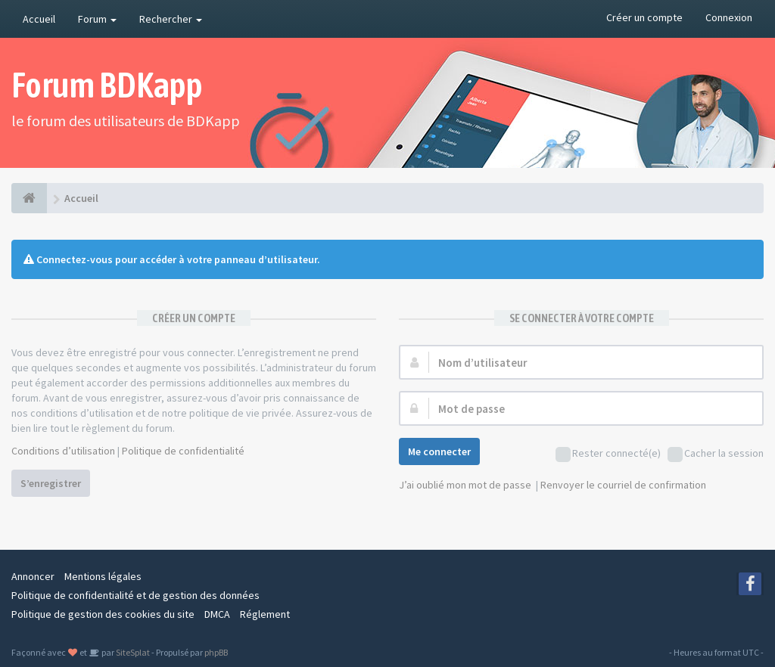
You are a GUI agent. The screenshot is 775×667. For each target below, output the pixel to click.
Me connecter (439, 451)
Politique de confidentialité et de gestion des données (135, 595)
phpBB (216, 652)
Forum (97, 19)
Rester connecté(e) (608, 454)
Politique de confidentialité (183, 451)
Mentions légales (103, 576)
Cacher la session (716, 454)
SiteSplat (132, 652)
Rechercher (170, 19)
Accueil (39, 19)
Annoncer (32, 576)
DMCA (217, 614)
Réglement (265, 614)
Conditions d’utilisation (63, 451)
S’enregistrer (50, 483)
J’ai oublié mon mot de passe (465, 485)
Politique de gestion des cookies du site (103, 614)
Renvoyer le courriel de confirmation (623, 485)
